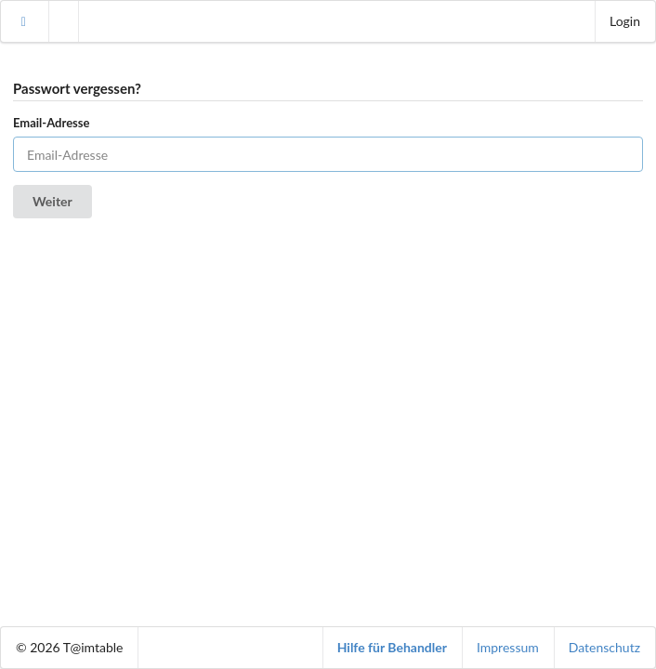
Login (625, 21)
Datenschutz (604, 647)
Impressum (508, 647)
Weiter (52, 201)
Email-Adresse (51, 122)
